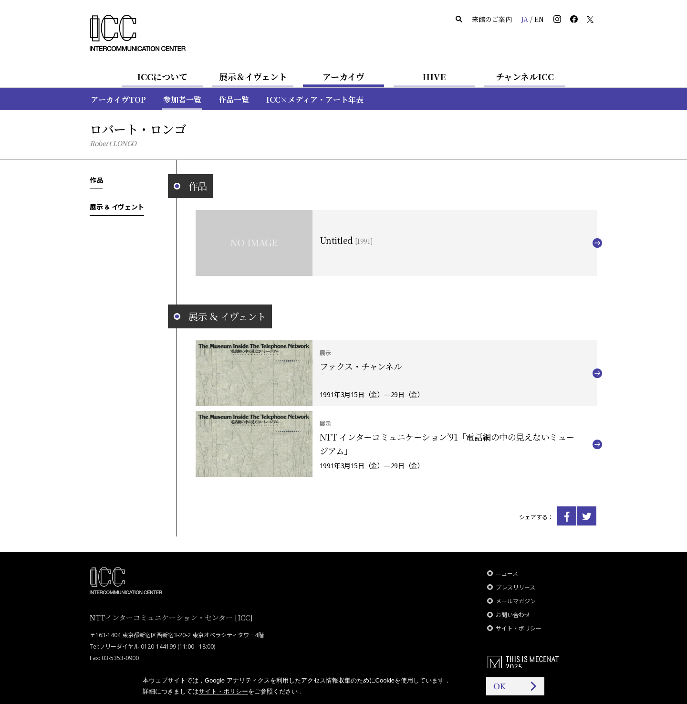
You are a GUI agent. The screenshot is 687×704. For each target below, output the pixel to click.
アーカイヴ (343, 76)
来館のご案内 (492, 19)
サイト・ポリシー (518, 628)
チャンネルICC (525, 76)
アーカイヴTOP (118, 99)
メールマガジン (516, 601)
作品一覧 (234, 99)
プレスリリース (515, 587)
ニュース (507, 573)
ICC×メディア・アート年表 (315, 99)
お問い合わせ (513, 615)
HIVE (434, 76)
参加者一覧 (182, 99)
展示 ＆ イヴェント (117, 206)
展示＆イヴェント (253, 76)
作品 (96, 180)
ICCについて (162, 76)
